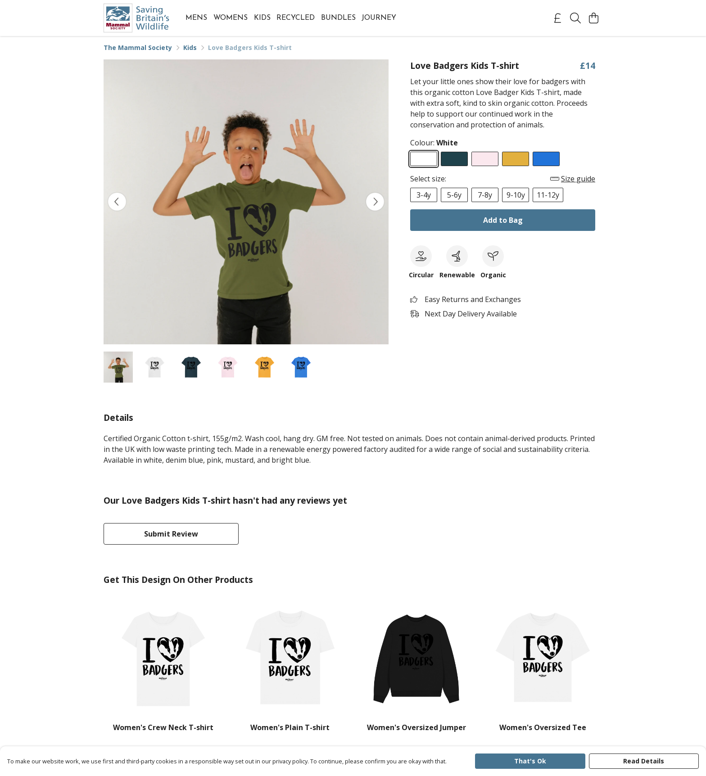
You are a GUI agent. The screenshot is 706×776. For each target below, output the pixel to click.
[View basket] (593, 18)
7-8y (485, 195)
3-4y (423, 195)
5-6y (454, 195)
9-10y (516, 195)
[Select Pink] (484, 159)
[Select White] (423, 159)
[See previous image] (117, 202)
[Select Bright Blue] (546, 159)
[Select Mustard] (515, 159)
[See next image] (375, 202)
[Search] (575, 18)
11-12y (548, 195)
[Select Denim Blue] (454, 159)
